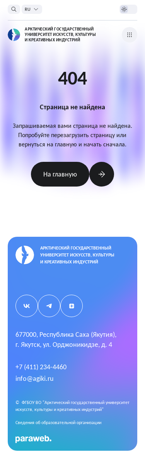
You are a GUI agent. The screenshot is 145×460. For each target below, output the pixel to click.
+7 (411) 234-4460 (41, 367)
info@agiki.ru (34, 378)
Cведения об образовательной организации (58, 422)
